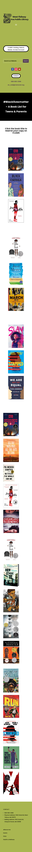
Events (5, 833)
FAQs (4, 836)
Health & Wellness (9, 839)
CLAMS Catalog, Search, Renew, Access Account (16, 49)
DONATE (16, 76)
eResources (7, 829)
